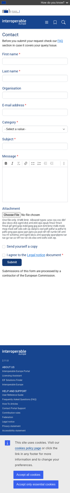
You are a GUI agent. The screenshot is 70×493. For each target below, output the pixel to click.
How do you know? (54, 2)
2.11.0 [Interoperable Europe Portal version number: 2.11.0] (5, 360)
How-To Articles (10, 404)
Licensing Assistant (12, 375)
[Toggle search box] (63, 22)
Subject (7, 139)
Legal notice (36, 255)
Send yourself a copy (22, 246)
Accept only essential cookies (35, 484)
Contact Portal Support (14, 408)
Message (9, 156)
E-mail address (13, 105)
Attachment (11, 208)
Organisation (11, 88)
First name (10, 54)
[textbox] (35, 184)
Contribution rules (11, 413)
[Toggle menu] (46, 22)
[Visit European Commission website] (11, 10)
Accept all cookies (28, 474)
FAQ (60, 41)
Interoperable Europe (12, 384)
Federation (7, 417)
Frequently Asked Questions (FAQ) (19, 399)
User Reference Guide (12, 395)
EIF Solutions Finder (12, 380)
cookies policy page (28, 448)
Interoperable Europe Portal (16, 371)
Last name (10, 71)
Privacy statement (11, 426)
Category (9, 122)
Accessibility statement (14, 430)
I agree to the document (34, 255)
